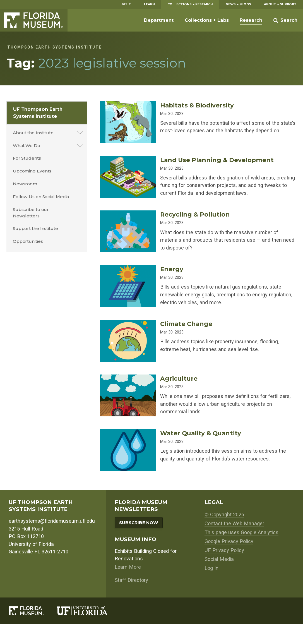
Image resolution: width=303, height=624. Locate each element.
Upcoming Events (32, 171)
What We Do (26, 145)
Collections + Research (190, 4)
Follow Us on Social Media (41, 196)
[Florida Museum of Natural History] (33, 611)
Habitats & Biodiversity (197, 105)
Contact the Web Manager (234, 523)
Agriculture (179, 378)
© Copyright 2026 (224, 514)
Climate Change (186, 323)
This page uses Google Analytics (241, 532)
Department (159, 20)
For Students (27, 158)
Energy (171, 269)
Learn (149, 4)
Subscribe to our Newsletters (31, 213)
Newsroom (25, 183)
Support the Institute (35, 228)
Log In (211, 568)
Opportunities (28, 241)
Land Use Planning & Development (217, 160)
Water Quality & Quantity (200, 433)
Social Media (219, 559)
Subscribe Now (138, 522)
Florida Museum (34, 20)
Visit (126, 4)
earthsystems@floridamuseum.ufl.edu (52, 521)
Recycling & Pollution (195, 214)
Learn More (128, 567)
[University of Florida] (89, 611)
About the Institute (33, 132)
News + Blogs (238, 4)
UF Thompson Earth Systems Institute (37, 112)
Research (251, 20)
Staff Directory (131, 580)
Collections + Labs (207, 20)
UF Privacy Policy (224, 550)
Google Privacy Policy (229, 541)
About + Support (280, 4)
